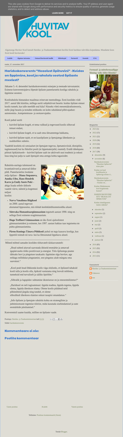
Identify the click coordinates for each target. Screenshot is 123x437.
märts (97, 232)
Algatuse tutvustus (23, 58)
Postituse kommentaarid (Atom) (49, 415)
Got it (69, 13)
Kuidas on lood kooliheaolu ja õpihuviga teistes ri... (103, 172)
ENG (95, 58)
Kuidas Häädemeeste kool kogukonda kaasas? (102, 188)
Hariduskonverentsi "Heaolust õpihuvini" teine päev (103, 164)
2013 (95, 256)
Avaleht (9, 58)
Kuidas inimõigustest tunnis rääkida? (102, 204)
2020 (95, 140)
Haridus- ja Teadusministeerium (104, 269)
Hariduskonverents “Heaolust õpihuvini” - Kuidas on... (103, 180)
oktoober (98, 210)
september (99, 213)
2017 (95, 152)
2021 (95, 137)
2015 (95, 248)
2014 (95, 252)
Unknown (96, 273)
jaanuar (98, 240)
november (99, 159)
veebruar (98, 236)
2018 (95, 148)
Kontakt (85, 58)
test (93, 278)
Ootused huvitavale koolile (44, 58)
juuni (97, 221)
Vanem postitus (77, 407)
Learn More (58, 13)
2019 (95, 144)
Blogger (64, 432)
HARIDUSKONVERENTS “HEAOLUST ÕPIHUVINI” (103, 196)
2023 (95, 129)
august (97, 217)
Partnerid (74, 58)
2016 (95, 245)
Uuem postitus (12, 407)
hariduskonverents (17, 323)
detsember (99, 155)
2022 (95, 133)
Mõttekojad (62, 58)
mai (96, 225)
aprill (97, 229)
